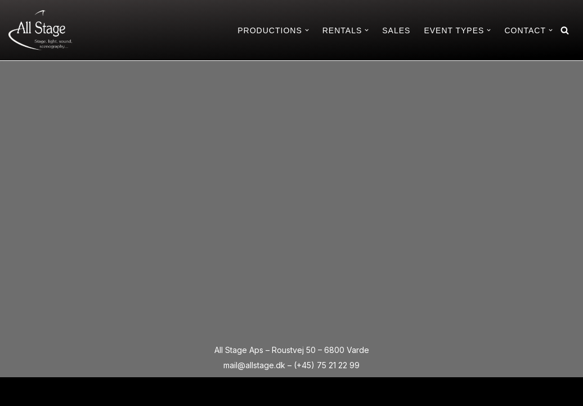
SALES (396, 30)
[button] (307, 30)
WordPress (104, 391)
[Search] (564, 30)
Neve (18, 391)
